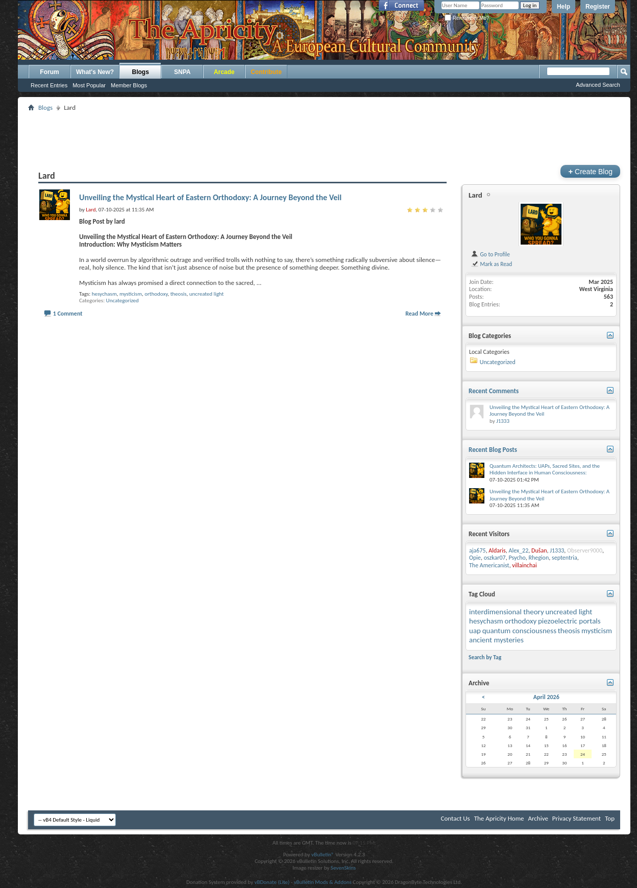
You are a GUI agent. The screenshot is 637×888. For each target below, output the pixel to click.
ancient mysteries (496, 639)
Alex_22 (518, 550)
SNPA (182, 72)
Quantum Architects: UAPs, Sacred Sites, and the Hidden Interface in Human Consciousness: (544, 469)
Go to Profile (490, 254)
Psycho (516, 557)
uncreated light (206, 294)
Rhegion (538, 557)
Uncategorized (122, 300)
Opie (475, 557)
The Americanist (489, 565)
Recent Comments (494, 391)
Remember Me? (467, 18)
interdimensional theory (506, 611)
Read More (419, 313)
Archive (538, 818)
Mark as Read (491, 264)
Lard (475, 195)
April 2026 (546, 697)
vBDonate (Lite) (271, 882)
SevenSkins (343, 868)
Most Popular (89, 85)
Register (597, 6)
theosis (178, 294)
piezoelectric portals (569, 621)
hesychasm (104, 294)
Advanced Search (598, 85)
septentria (564, 557)
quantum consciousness (519, 630)
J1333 (502, 421)
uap (475, 630)
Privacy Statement (576, 818)
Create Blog (590, 171)
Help (563, 6)
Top (610, 818)
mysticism (130, 294)
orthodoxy (155, 294)
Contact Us (455, 818)
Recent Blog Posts (493, 449)
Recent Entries (49, 85)
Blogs (140, 72)
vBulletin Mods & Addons (323, 882)
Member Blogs (129, 85)
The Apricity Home (499, 818)
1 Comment (68, 313)
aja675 (477, 550)
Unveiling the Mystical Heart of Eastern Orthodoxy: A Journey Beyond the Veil (210, 197)
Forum (49, 72)
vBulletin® (322, 854)
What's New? (95, 72)
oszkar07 (495, 557)
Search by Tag (485, 657)
